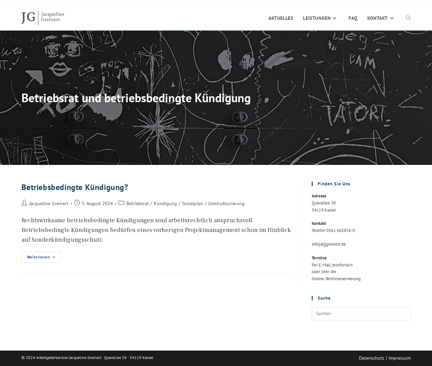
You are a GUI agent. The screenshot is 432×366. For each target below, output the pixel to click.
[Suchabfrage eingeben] (361, 313)
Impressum (399, 358)
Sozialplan (192, 203)
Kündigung (165, 203)
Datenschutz (371, 358)
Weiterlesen (44, 258)
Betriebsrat (137, 203)
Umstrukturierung (226, 203)
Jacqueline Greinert (48, 203)
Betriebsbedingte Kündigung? (74, 187)
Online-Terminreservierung (336, 279)
